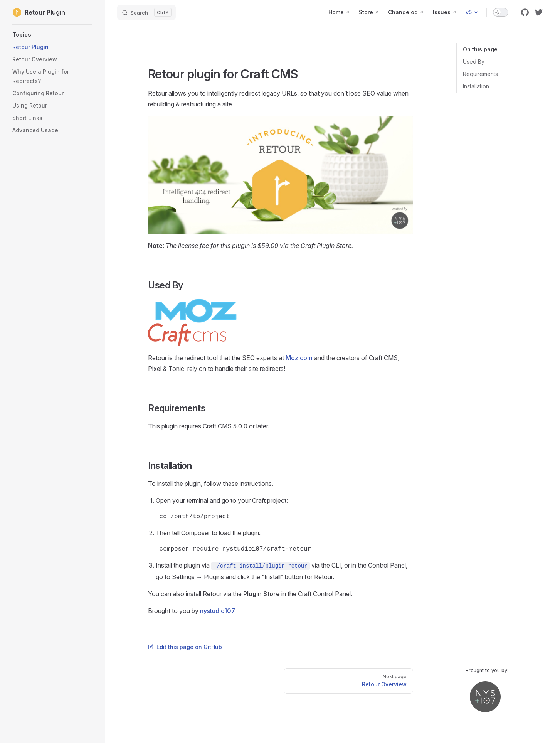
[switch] (500, 12)
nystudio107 (217, 611)
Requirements (480, 74)
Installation (476, 86)
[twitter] (539, 12)
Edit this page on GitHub (185, 647)
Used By (473, 61)
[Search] (146, 12)
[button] (52, 35)
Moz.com (299, 358)
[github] (525, 12)
